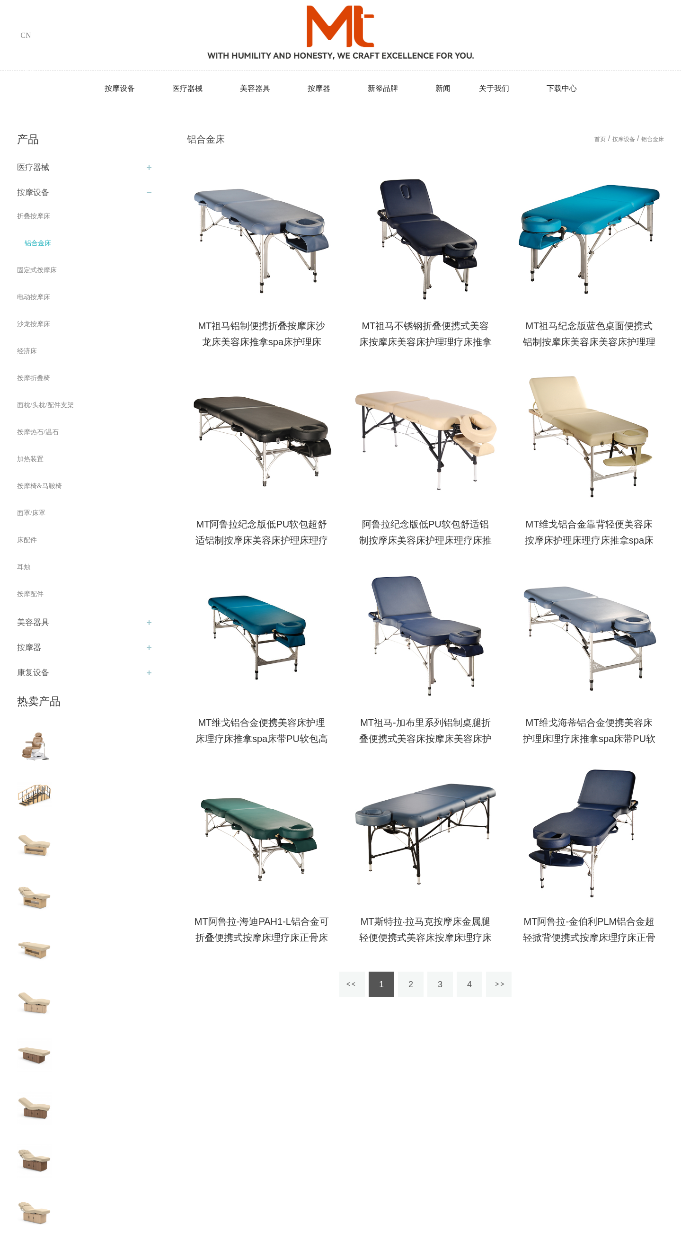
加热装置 (30, 459)
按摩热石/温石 (38, 432)
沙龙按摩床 (33, 324)
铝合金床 (38, 243)
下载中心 (562, 88)
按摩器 (319, 88)
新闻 (443, 88)
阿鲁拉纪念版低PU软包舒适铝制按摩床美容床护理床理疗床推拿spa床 (425, 540)
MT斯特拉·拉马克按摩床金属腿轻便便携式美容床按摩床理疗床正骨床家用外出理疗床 (425, 937)
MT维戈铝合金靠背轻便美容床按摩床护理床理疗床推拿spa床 (589, 532)
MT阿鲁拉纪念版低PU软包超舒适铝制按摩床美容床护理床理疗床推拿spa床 (261, 540)
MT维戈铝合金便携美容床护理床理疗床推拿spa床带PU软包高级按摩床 (261, 738)
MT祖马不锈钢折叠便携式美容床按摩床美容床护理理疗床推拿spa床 (425, 342)
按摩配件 (30, 594)
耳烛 (23, 567)
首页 (600, 139)
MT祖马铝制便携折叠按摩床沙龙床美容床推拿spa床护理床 (261, 334)
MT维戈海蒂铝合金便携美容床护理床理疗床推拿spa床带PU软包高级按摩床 (589, 738)
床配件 (27, 540)
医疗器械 (187, 88)
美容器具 (255, 88)
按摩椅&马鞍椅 (39, 486)
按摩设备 (120, 88)
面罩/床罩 (31, 513)
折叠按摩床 (33, 216)
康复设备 (33, 672)
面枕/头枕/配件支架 (45, 405)
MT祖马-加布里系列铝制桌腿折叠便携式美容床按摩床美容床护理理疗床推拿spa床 (425, 738)
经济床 (27, 351)
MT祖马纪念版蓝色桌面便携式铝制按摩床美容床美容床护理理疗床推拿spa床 (589, 342)
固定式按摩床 (37, 270)
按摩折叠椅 (33, 378)
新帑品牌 (383, 88)
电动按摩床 (33, 297)
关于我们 (494, 88)
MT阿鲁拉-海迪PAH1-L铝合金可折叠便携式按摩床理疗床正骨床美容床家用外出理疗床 (262, 937)
